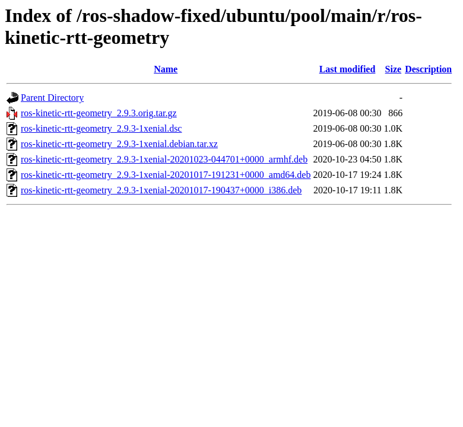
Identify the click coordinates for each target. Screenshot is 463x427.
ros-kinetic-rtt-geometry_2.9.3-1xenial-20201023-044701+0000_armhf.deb (164, 159)
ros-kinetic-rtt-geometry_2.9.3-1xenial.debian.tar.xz (119, 144)
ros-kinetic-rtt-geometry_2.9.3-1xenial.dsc (101, 128)
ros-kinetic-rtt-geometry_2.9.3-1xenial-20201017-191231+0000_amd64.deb (165, 175)
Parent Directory (52, 98)
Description (428, 69)
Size (393, 69)
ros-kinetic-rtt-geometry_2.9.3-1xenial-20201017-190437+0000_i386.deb (161, 190)
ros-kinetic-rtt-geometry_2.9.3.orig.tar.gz (99, 113)
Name (165, 69)
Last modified (347, 69)
